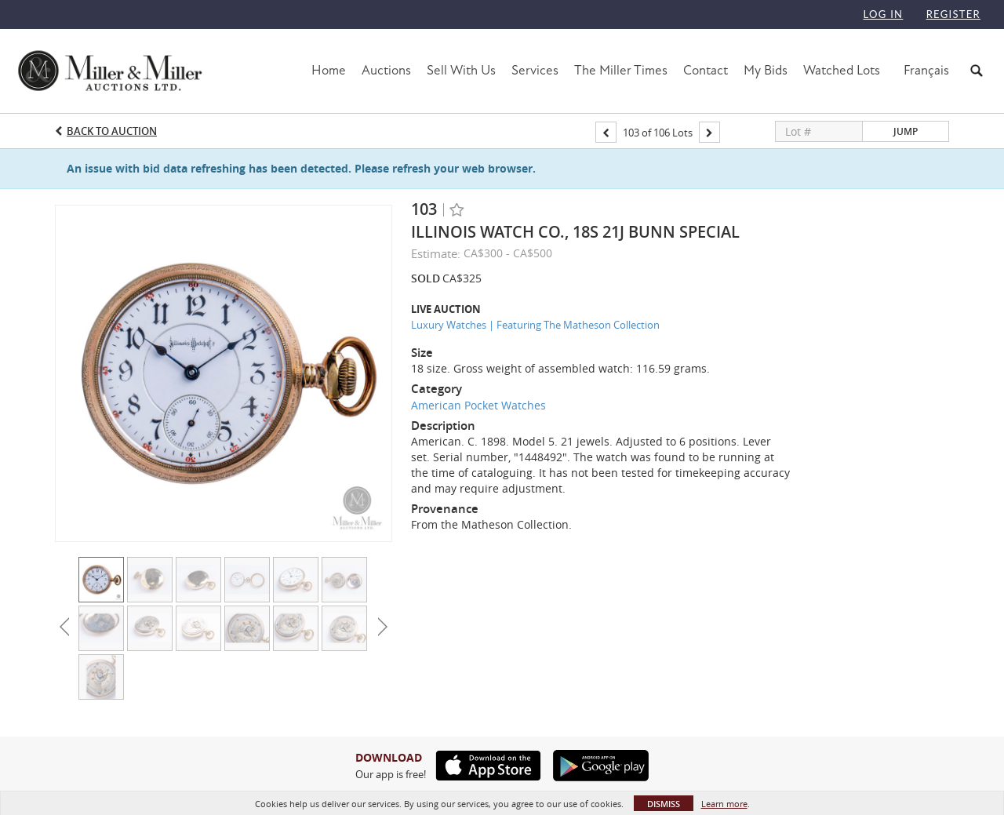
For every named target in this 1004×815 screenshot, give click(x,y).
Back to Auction (112, 131)
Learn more (724, 804)
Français (926, 70)
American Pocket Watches (478, 405)
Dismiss (663, 804)
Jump (905, 131)
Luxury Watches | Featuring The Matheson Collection (535, 325)
